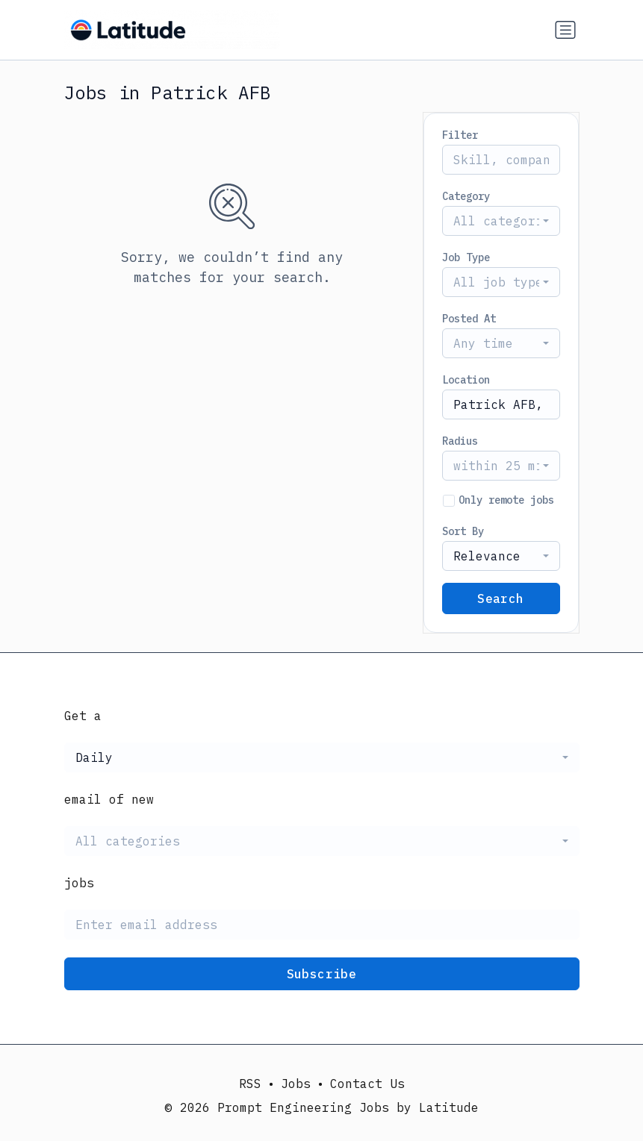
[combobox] (501, 221)
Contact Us (367, 1083)
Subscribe (322, 973)
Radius (460, 441)
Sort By (463, 531)
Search (500, 598)
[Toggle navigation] (565, 30)
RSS (250, 1083)
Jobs (296, 1083)
